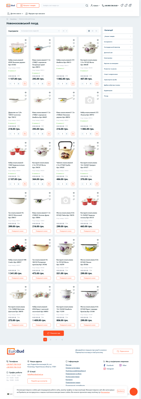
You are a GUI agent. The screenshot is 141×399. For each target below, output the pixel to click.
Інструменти (108, 41)
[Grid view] (89, 31)
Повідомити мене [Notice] (17, 231)
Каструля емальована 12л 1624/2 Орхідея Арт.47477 (89, 165)
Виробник (13, 19)
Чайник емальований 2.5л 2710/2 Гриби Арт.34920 (65, 165)
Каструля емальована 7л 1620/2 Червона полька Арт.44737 (89, 215)
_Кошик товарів (109, 36)
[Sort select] (40, 31)
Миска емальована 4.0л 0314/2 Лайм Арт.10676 (65, 214)
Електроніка (108, 58)
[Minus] (10, 83)
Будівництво (108, 90)
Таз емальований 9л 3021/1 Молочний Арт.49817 (16, 215)
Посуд (106, 96)
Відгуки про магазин (37, 13)
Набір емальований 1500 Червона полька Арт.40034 (16, 165)
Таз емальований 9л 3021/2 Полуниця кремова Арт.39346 (40, 262)
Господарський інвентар (112, 47)
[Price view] (96, 31)
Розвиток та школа (110, 69)
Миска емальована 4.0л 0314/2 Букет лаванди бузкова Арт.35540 (89, 309)
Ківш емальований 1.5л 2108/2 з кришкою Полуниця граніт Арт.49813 (41, 63)
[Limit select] (64, 31)
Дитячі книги (16, 13)
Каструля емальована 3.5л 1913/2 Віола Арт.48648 (89, 62)
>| (62, 339)
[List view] (93, 31)
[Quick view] (26, 40)
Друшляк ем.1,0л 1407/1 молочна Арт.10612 (15, 115)
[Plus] (18, 83)
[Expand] (130, 36)
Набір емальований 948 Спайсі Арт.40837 (17, 261)
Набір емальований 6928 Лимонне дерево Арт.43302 (16, 62)
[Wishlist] (26, 43)
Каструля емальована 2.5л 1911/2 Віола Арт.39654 (40, 165)
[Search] (87, 5)
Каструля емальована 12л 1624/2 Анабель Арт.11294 (65, 309)
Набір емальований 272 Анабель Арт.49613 (65, 61)
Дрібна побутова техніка (112, 85)
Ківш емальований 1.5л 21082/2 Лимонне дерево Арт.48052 (66, 115)
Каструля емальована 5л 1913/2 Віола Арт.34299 (65, 262)
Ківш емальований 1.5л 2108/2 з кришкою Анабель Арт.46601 (41, 115)
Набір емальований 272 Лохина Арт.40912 (89, 114)
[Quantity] (14, 83)
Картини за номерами (111, 63)
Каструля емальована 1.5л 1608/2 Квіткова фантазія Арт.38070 (16, 309)
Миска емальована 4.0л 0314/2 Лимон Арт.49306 (89, 262)
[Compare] (26, 46)
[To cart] (25, 84)
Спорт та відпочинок (111, 74)
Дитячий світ (108, 52)
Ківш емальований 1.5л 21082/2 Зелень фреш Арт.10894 (41, 215)
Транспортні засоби (110, 79)
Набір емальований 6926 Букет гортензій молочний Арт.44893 (40, 309)
